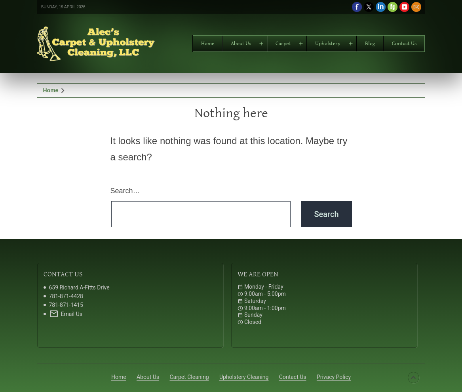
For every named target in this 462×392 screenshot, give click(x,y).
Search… (125, 191)
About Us (241, 43)
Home (207, 43)
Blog (370, 43)
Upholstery (327, 43)
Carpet (283, 43)
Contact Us (404, 43)
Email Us (65, 314)
